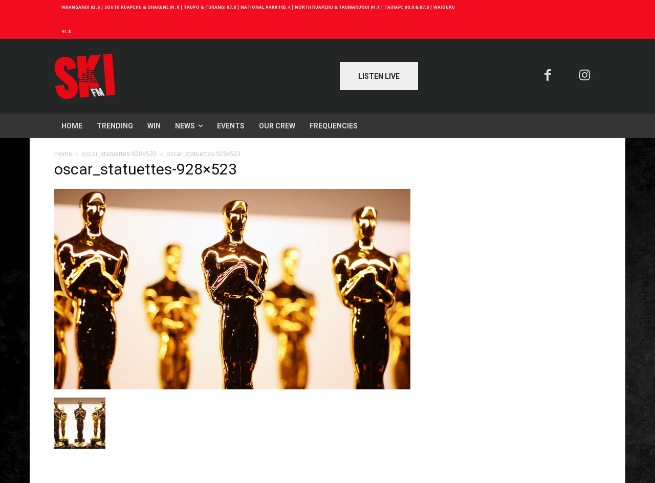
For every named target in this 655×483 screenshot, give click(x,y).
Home (63, 153)
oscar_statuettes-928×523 (119, 153)
